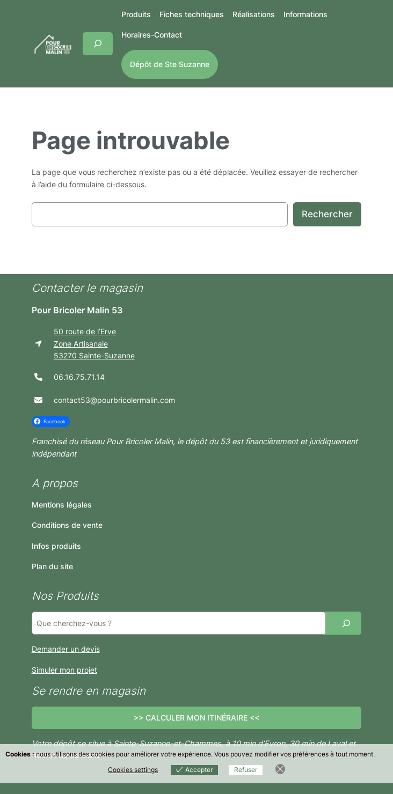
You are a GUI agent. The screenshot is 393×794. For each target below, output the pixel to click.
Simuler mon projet (64, 669)
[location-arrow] (38, 343)
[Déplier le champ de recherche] (98, 43)
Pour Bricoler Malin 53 (77, 310)
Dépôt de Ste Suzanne (169, 64)
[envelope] (38, 400)
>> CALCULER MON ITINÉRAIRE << (196, 717)
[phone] (38, 377)
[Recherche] (346, 623)
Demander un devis (66, 648)
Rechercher (327, 214)
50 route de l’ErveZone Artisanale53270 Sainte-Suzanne (94, 343)
